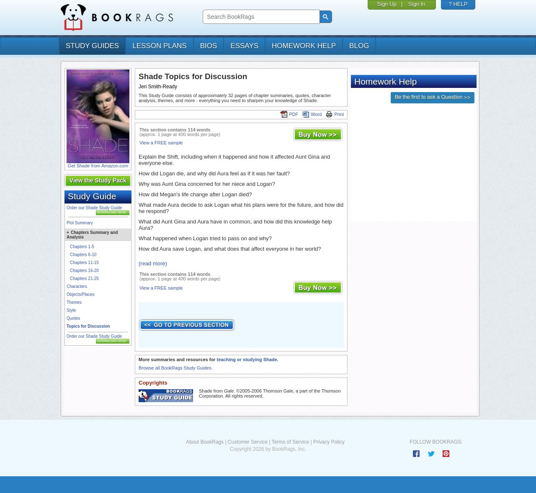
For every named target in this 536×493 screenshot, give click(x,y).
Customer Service (248, 442)
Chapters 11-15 (84, 262)
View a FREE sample (161, 142)
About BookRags (205, 442)
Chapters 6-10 (83, 254)
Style (71, 310)
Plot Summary (80, 223)
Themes (74, 302)
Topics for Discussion (88, 326)
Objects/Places (81, 294)
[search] (260, 17)
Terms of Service (290, 442)
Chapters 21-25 (84, 278)
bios (208, 46)
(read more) (153, 263)
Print (335, 114)
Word (312, 114)
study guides (92, 46)
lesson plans (159, 46)
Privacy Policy (329, 442)
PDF (289, 114)
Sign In (416, 4)
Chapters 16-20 (84, 270)
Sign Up (387, 4)
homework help (304, 46)
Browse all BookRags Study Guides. (176, 367)
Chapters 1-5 (82, 246)
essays (244, 46)
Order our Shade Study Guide (94, 207)
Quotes (73, 318)
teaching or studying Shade (246, 359)
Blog (359, 46)
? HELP (458, 4)
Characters (77, 286)
